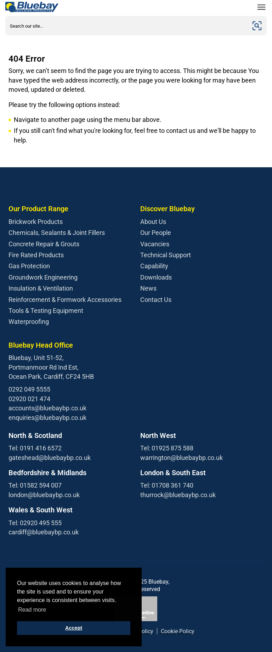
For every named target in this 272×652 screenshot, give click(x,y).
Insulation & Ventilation (40, 288)
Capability (154, 266)
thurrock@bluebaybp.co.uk (178, 495)
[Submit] (257, 25)
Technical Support (165, 255)
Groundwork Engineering (43, 277)
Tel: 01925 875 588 (166, 448)
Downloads (156, 277)
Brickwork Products (35, 221)
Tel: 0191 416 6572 (35, 448)
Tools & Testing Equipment (45, 310)
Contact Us (155, 299)
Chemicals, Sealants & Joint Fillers (56, 232)
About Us (153, 221)
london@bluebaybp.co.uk (44, 495)
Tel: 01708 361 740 (166, 485)
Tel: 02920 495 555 (35, 523)
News (148, 288)
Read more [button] (32, 610)
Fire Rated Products (36, 255)
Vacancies (154, 244)
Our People (155, 232)
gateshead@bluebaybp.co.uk (49, 457)
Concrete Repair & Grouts (43, 244)
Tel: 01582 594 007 (35, 485)
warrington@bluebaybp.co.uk (181, 457)
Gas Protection (29, 266)
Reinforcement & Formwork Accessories (64, 299)
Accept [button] (73, 628)
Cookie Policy (177, 631)
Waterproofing (28, 321)
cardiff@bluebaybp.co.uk (43, 532)
